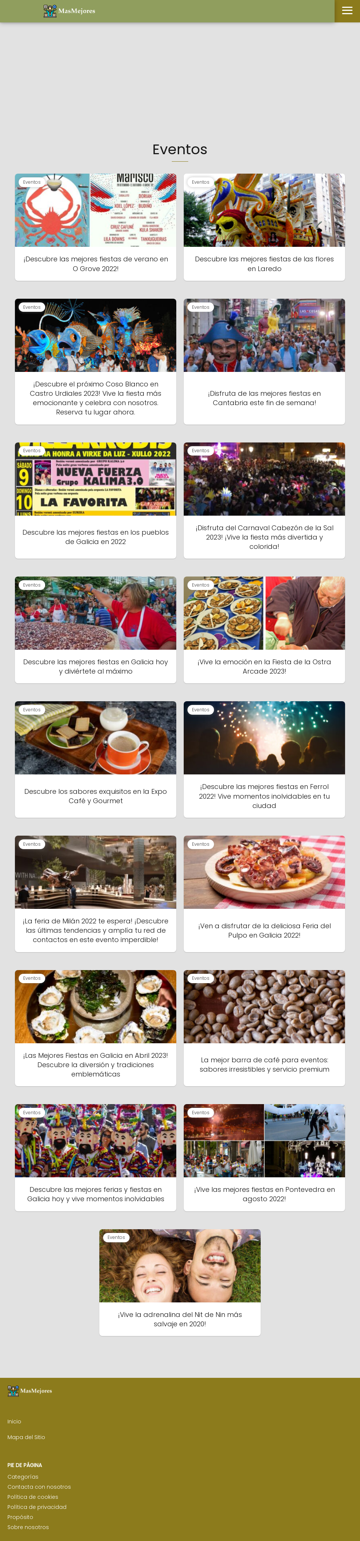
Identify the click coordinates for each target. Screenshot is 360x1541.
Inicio (14, 1421)
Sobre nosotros (28, 1527)
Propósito (20, 1517)
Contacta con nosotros (39, 1487)
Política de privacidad (36, 1507)
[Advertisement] (180, 84)
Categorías (22, 1477)
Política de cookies (32, 1497)
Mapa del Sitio (26, 1437)
